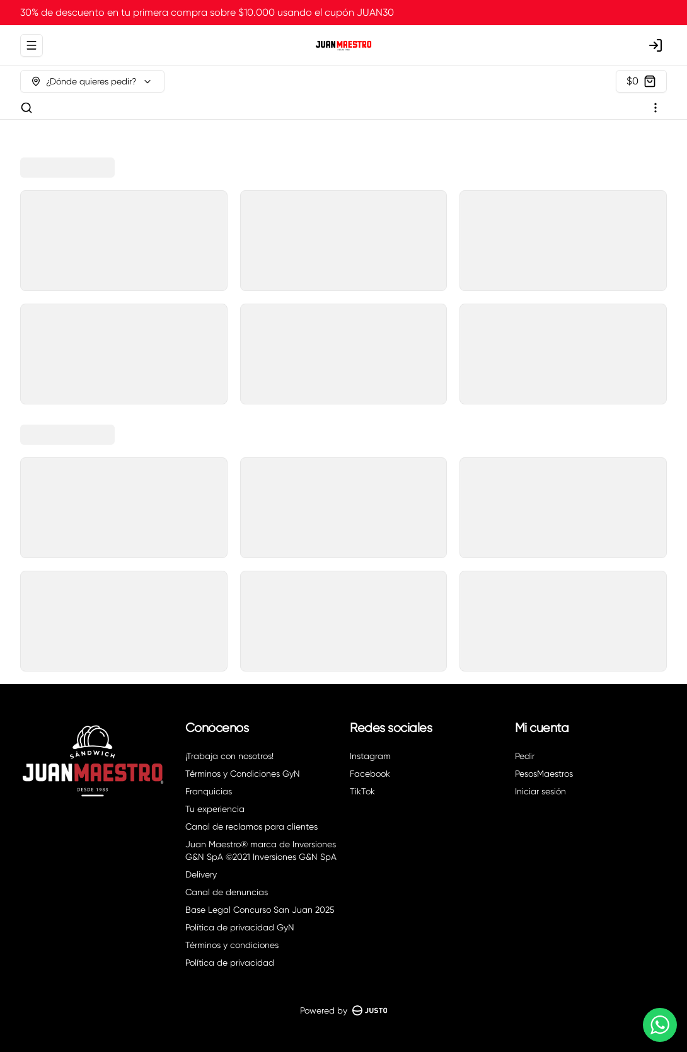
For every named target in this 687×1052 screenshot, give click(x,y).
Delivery (201, 874)
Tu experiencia (215, 809)
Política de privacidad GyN (239, 927)
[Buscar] (26, 107)
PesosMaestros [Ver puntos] (544, 774)
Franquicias (208, 791)
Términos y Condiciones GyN (242, 774)
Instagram (370, 756)
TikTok (362, 791)
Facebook (370, 774)
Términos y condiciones (232, 945)
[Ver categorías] (655, 107)
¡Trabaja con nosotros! (229, 756)
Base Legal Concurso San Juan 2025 (260, 910)
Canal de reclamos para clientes (251, 826)
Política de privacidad (229, 963)
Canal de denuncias (226, 892)
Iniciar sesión (540, 791)
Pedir (524, 756)
